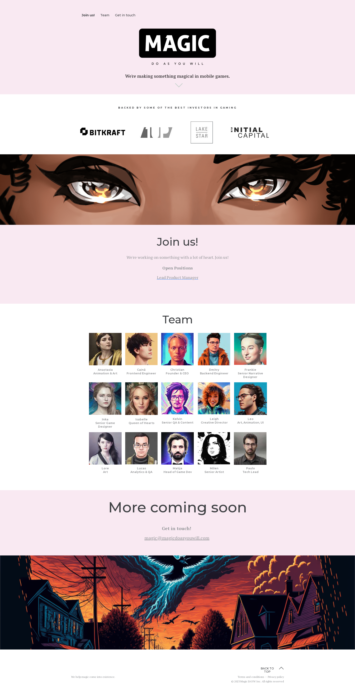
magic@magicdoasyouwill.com (176, 538)
